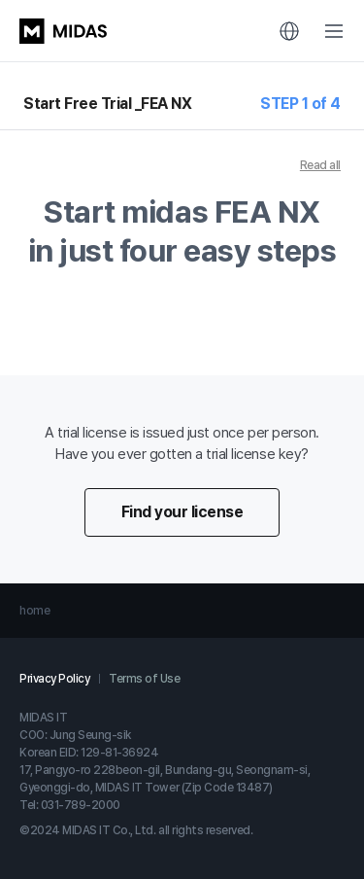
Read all (320, 165)
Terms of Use (144, 679)
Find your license (182, 512)
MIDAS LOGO (63, 30)
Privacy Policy (54, 679)
